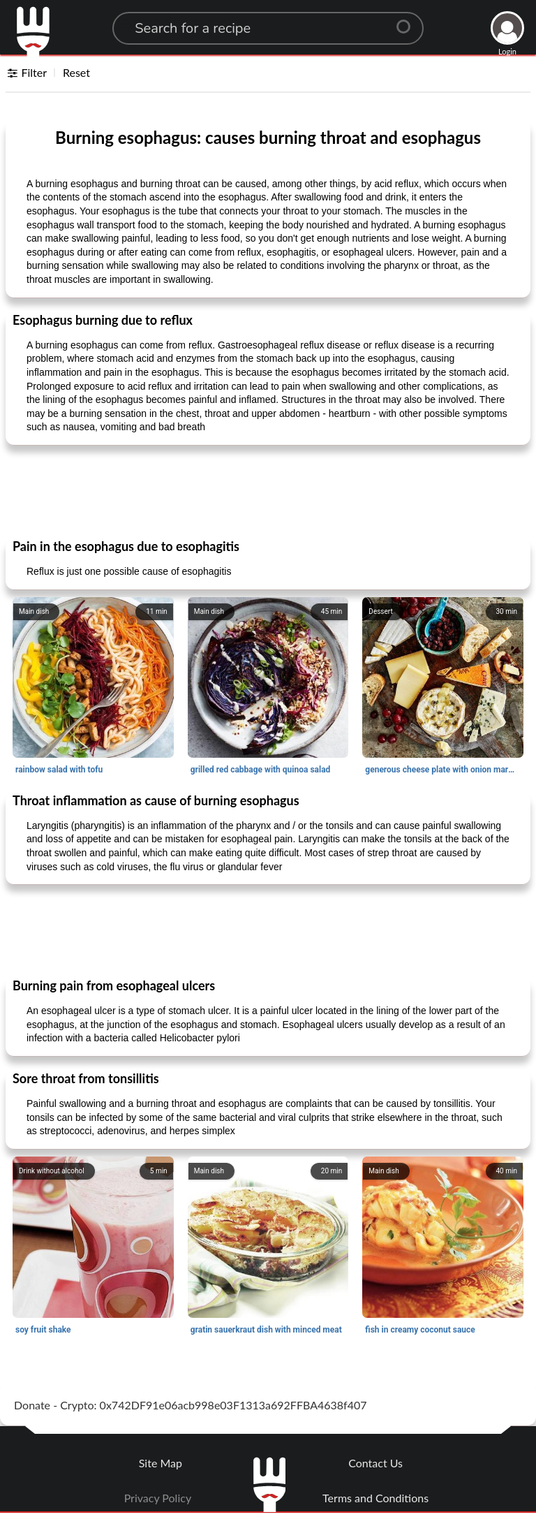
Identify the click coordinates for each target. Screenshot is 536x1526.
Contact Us (375, 1462)
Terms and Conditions (375, 1497)
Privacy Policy (158, 1497)
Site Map (160, 1462)
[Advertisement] (268, 491)
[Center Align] (408, 20)
